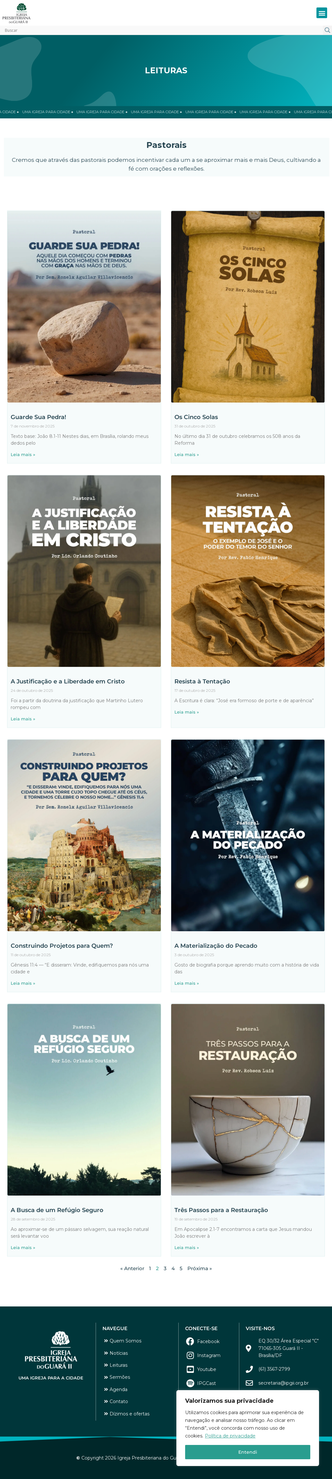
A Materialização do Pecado (215, 1017)
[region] (247, 1428)
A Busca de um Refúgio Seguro (57, 1281)
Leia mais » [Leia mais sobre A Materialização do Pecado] (186, 1054)
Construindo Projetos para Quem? (62, 1017)
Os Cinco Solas (196, 488)
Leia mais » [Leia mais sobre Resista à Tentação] (186, 783)
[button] (321, 12)
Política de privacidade (230, 1436)
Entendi (247, 1452)
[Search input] (163, 30)
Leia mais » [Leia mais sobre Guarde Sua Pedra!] (23, 526)
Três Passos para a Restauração (221, 1281)
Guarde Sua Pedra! (38, 488)
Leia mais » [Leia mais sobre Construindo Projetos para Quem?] (23, 1054)
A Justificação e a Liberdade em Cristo (68, 753)
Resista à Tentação (202, 753)
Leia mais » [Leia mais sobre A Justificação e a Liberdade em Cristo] (23, 790)
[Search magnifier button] (327, 30)
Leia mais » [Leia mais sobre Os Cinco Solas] (186, 526)
